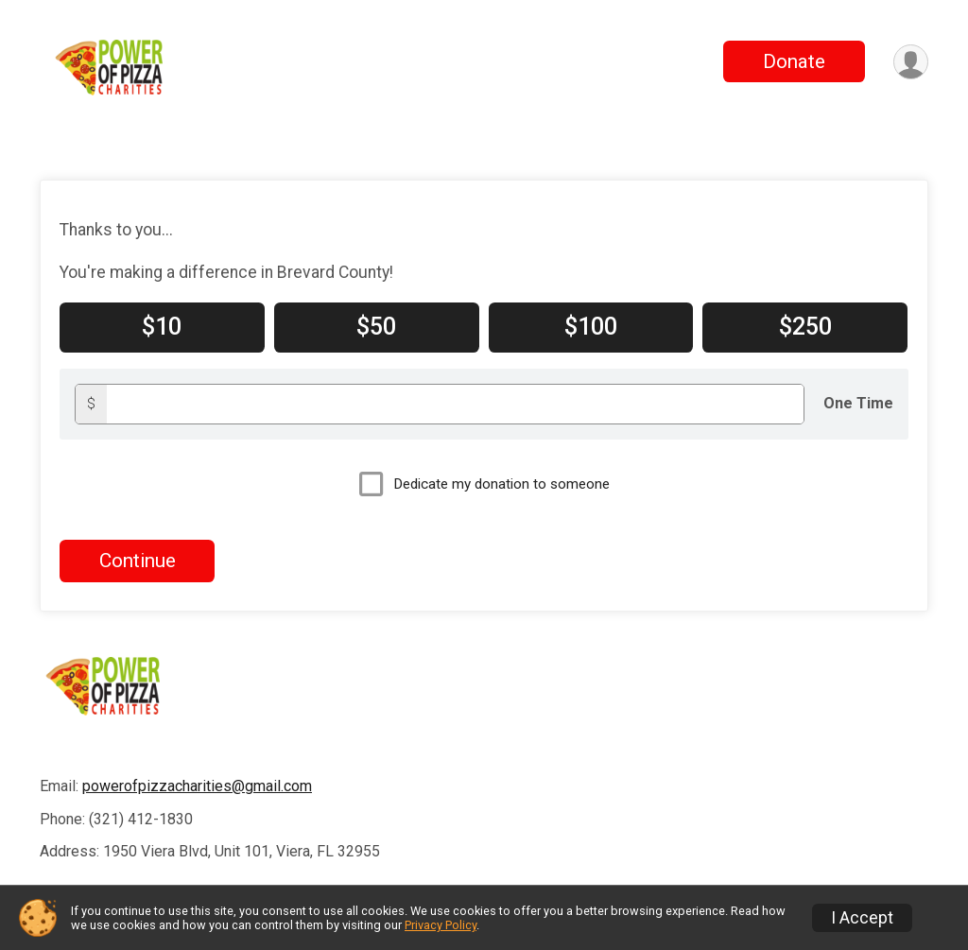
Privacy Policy (440, 925)
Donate (794, 61)
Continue (137, 560)
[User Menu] (910, 61)
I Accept (862, 917)
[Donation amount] (455, 404)
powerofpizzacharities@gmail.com (197, 786)
